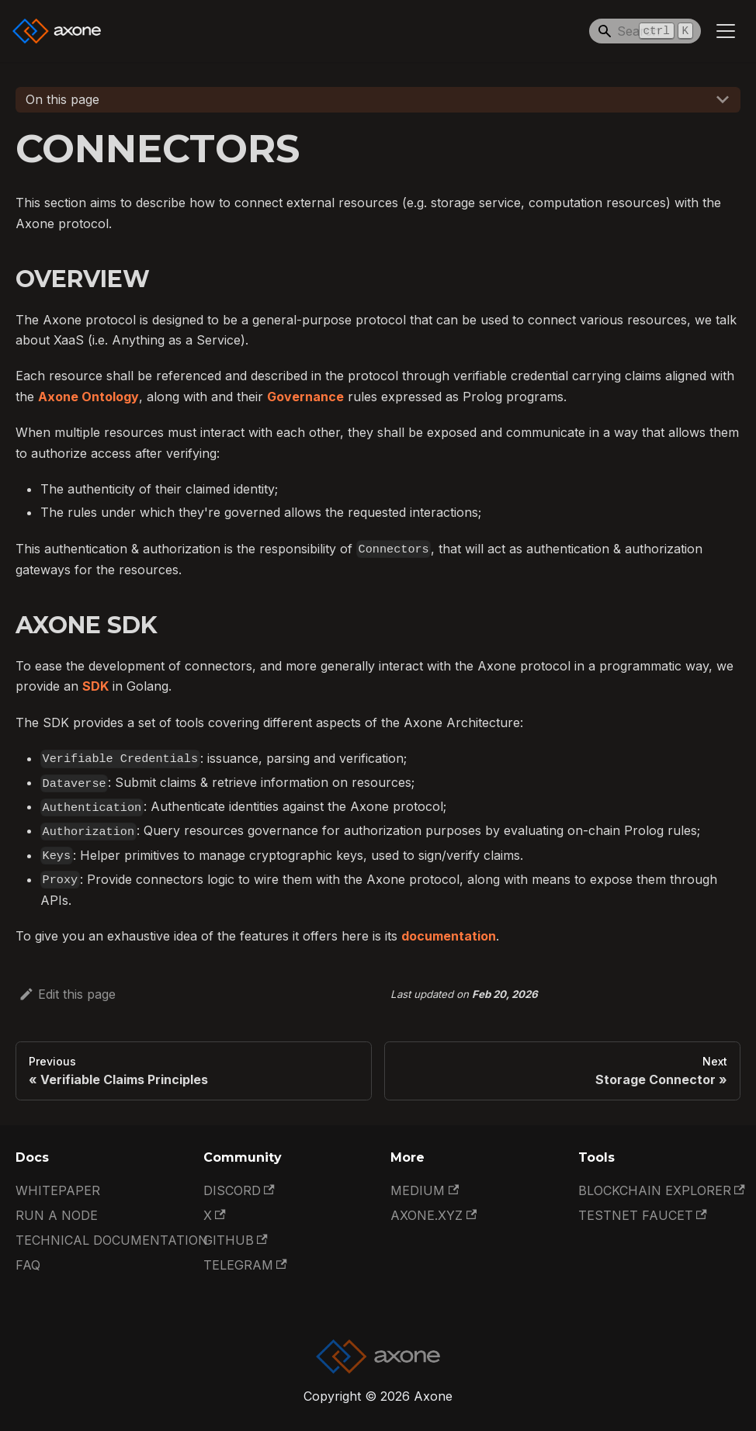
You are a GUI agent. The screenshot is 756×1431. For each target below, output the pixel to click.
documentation (448, 936)
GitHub (235, 1240)
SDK (95, 686)
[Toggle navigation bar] (725, 31)
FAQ (28, 1265)
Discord (239, 1190)
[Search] (645, 31)
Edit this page (67, 994)
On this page (62, 99)
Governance (305, 396)
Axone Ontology (88, 396)
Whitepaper (58, 1190)
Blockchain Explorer (661, 1190)
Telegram (245, 1265)
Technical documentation (112, 1240)
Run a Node (57, 1215)
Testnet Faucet (642, 1215)
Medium (424, 1190)
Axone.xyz (433, 1215)
